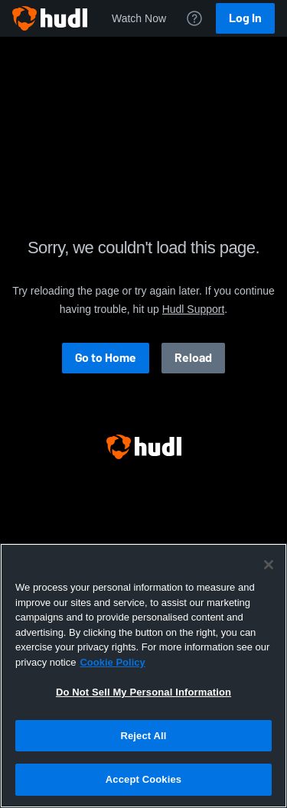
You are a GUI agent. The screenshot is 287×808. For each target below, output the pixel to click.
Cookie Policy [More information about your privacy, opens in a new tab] (112, 662)
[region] (143, 675)
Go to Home (105, 357)
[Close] (268, 565)
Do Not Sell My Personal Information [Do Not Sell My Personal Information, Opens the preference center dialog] (143, 692)
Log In (245, 18)
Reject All (143, 735)
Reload (193, 357)
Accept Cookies (143, 779)
